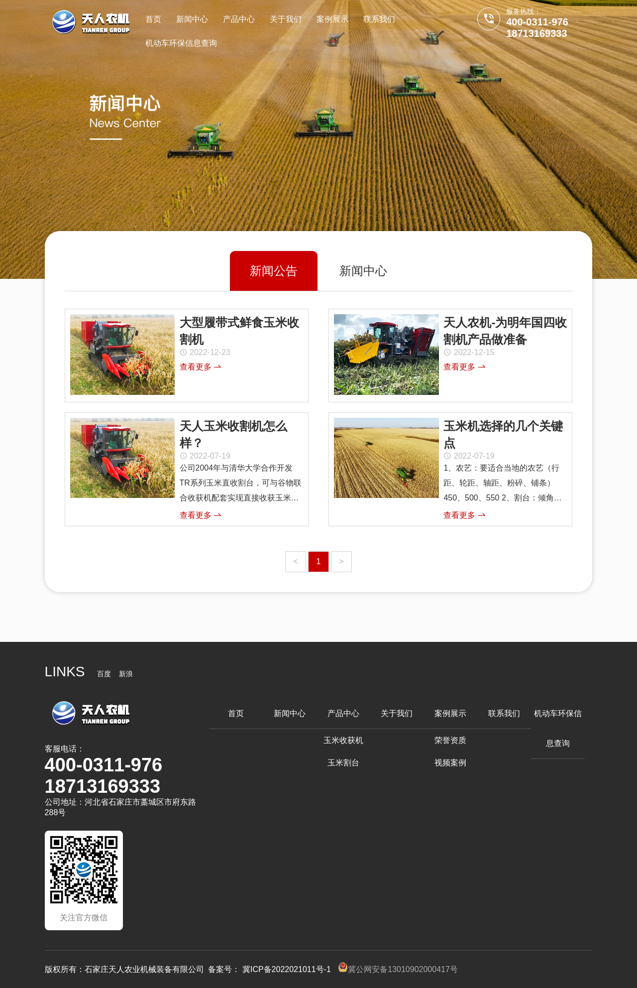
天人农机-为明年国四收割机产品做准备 (505, 331)
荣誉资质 (450, 740)
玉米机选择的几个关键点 (503, 434)
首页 (153, 19)
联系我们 (379, 19)
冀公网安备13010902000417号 (398, 969)
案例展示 (332, 19)
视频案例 (450, 762)
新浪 (126, 674)
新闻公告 (274, 270)
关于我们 (286, 19)
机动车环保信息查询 (181, 43)
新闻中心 (192, 19)
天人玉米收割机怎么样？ (233, 434)
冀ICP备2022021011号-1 (286, 969)
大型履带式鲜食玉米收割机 (239, 331)
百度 (104, 674)
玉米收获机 (343, 740)
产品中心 (239, 19)
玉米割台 (343, 762)
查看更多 (200, 367)
